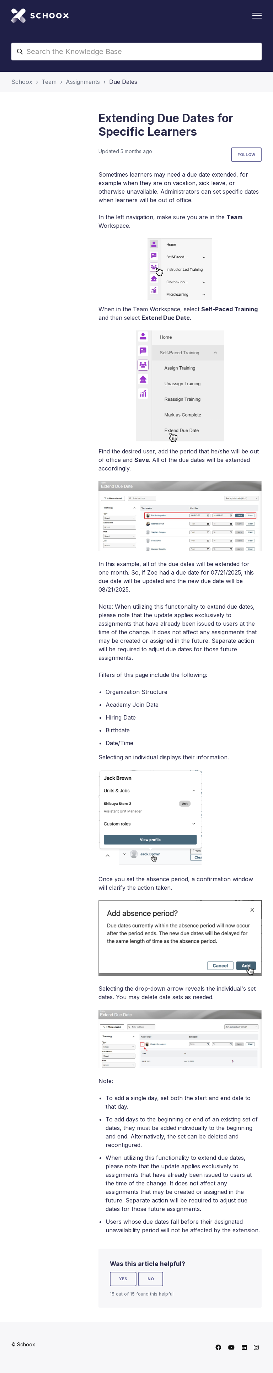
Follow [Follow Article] (246, 154)
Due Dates (123, 81)
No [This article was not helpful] (151, 1278)
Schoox (21, 81)
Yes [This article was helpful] (123, 1278)
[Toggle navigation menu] (257, 16)
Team (49, 81)
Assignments (83, 81)
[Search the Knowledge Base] (136, 51)
